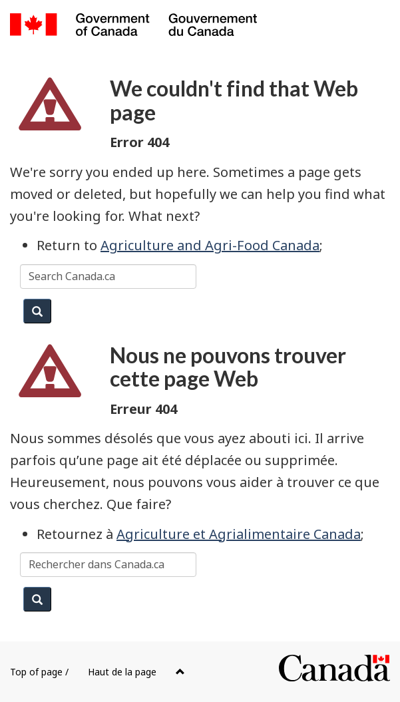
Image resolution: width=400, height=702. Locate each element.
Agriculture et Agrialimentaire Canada (238, 534)
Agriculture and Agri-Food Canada (209, 245)
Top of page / (97, 671)
